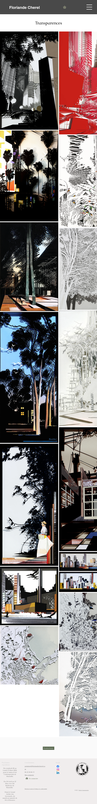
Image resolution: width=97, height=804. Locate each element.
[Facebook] (57, 766)
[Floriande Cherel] (24, 7)
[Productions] (48, 748)
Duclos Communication (84, 790)
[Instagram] (57, 769)
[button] (89, 7)
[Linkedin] (57, 773)
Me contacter (29, 775)
